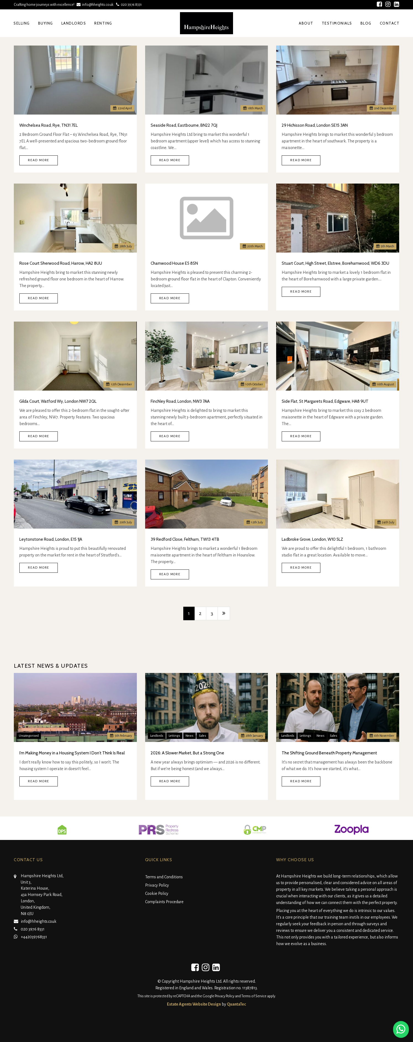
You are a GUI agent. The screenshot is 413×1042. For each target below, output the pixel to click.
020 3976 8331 (128, 4)
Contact (390, 23)
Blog (366, 23)
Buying (45, 23)
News (189, 736)
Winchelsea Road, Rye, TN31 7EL (48, 125)
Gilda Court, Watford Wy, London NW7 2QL (57, 401)
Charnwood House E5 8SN (174, 263)
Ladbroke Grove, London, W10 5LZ (312, 539)
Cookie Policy (156, 893)
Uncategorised (29, 736)
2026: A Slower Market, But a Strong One (187, 753)
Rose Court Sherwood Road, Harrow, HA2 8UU (60, 263)
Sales (202, 736)
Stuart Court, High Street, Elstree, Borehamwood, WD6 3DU (335, 263)
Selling (22, 23)
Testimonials (337, 23)
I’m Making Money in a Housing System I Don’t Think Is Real (72, 753)
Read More (38, 160)
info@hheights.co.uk (95, 4)
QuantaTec (236, 1004)
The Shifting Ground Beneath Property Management (329, 753)
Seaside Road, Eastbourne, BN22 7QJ (184, 125)
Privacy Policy (157, 885)
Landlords (73, 23)
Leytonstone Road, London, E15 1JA (50, 539)
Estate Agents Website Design (194, 1004)
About (306, 23)
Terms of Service (253, 996)
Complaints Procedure (164, 902)
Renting (103, 23)
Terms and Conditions (164, 877)
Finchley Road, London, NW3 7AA (180, 401)
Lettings (174, 736)
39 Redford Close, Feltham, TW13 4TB (185, 539)
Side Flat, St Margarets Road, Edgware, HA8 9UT (325, 401)
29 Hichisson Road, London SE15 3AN (315, 125)
